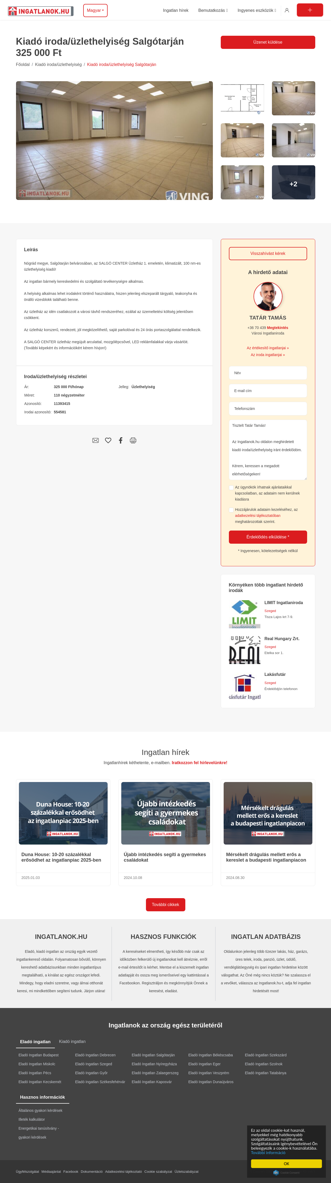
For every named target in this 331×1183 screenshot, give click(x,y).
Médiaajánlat (51, 1172)
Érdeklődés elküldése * (267, 537)
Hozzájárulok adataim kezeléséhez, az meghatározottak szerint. (266, 515)
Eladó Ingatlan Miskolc (37, 1064)
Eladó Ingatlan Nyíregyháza (154, 1064)
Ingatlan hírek (166, 752)
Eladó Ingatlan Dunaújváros (210, 1082)
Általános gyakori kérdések (40, 1110)
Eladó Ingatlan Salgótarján (153, 1055)
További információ (269, 1152)
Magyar (94, 10)
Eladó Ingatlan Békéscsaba (210, 1055)
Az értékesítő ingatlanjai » (268, 348)
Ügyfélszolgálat (27, 1172)
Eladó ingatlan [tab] (35, 1041)
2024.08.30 (235, 878)
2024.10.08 (133, 878)
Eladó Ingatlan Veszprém (208, 1073)
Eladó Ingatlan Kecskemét (40, 1082)
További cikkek (165, 904)
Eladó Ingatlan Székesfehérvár (100, 1082)
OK (287, 1163)
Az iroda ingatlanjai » (268, 355)
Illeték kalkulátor (32, 1119)
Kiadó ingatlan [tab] (72, 1041)
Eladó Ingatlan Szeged (93, 1064)
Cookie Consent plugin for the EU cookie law (288, 1173)
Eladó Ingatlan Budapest (39, 1055)
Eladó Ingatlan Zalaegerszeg (155, 1073)
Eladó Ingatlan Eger (204, 1064)
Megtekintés (277, 328)
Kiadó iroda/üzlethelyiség (58, 64)
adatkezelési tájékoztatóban (258, 515)
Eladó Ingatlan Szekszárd (266, 1055)
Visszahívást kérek (267, 253)
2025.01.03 (31, 878)
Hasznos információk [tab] (42, 1097)
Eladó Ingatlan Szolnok (263, 1064)
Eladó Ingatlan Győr (91, 1073)
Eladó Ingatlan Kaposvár (152, 1082)
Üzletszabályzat (186, 1172)
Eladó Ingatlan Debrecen (95, 1055)
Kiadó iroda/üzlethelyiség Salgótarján (121, 64)
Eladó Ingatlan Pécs (35, 1073)
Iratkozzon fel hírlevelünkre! (200, 762)
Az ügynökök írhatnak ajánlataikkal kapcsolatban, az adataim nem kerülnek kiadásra (267, 493)
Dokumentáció (92, 1172)
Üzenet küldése (267, 42)
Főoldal (23, 64)
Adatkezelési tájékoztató (123, 1172)
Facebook (70, 1172)
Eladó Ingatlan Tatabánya (265, 1073)
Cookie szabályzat (158, 1172)
